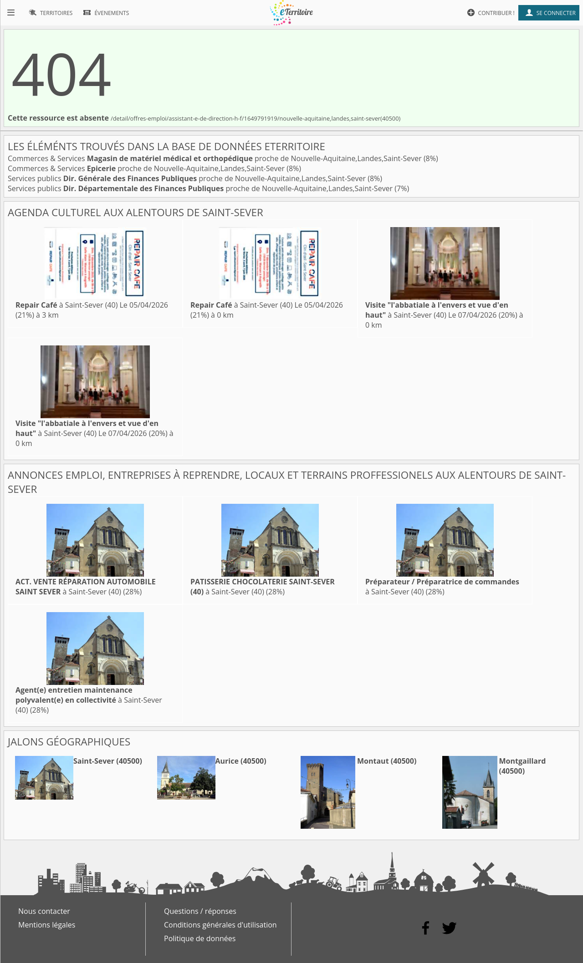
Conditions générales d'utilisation (220, 925)
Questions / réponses (200, 911)
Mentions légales (46, 925)
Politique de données (199, 938)
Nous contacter (44, 911)
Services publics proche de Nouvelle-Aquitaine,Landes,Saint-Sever (188, 178)
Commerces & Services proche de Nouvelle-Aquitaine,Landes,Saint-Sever (216, 158)
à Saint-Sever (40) (66, 305)
